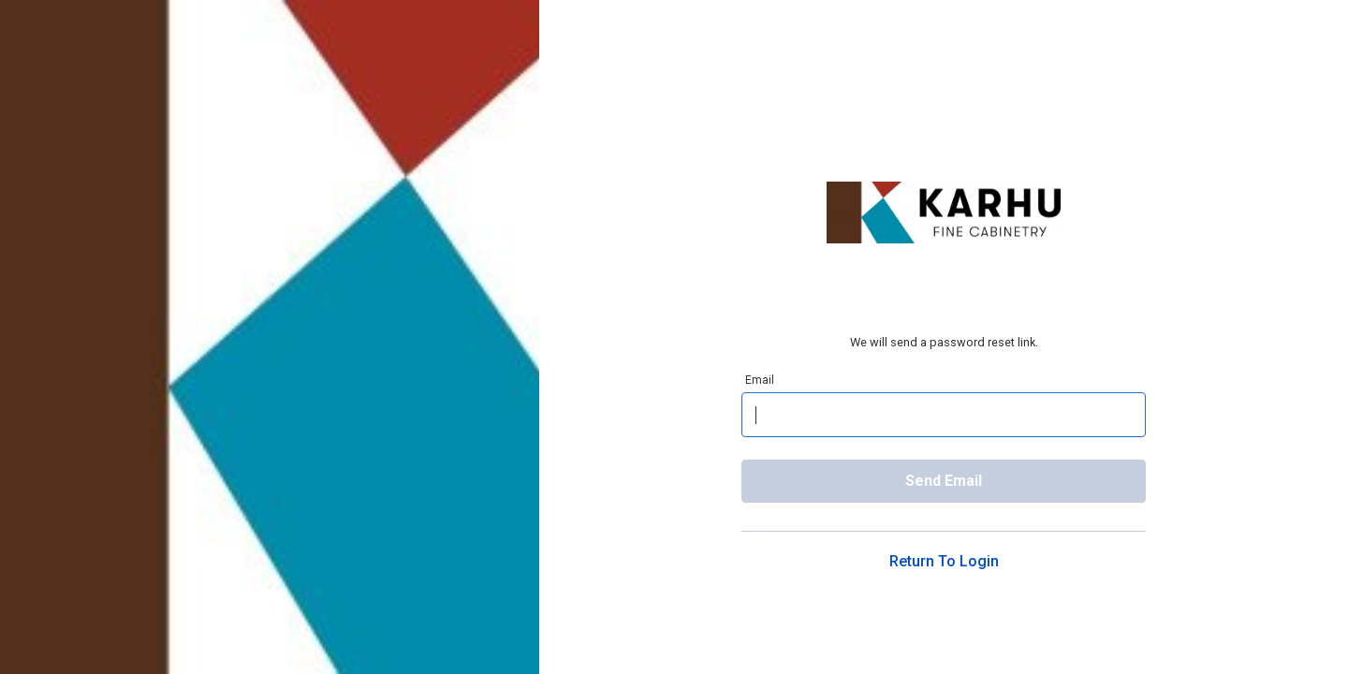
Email (759, 380)
